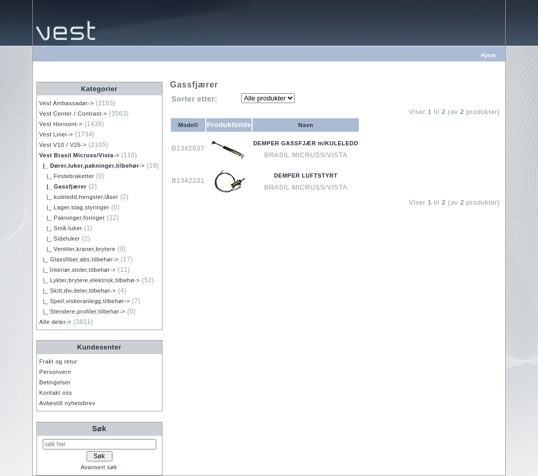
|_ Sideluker (59, 238)
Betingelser (55, 382)
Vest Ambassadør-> (66, 103)
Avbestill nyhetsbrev (67, 403)
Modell (188, 125)
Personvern (55, 372)
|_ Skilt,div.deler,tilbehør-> (77, 290)
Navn (306, 125)
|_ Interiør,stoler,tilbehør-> (77, 270)
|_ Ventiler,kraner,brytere (77, 249)
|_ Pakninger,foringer (72, 218)
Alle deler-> (55, 322)
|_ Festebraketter (66, 176)
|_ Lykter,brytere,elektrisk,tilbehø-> (89, 280)
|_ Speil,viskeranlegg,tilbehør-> (84, 301)
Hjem (488, 55)
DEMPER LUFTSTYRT (305, 175)
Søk (99, 428)
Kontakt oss (55, 393)
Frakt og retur (58, 361)
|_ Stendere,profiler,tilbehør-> (82, 311)
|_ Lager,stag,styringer (74, 207)
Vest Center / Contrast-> (73, 113)
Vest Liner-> (56, 134)
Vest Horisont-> (60, 124)
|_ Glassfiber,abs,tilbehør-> (79, 259)
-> (79, 155)
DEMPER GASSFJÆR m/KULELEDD (305, 143)
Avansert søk (99, 467)
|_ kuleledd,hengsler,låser (78, 197)
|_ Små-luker (60, 228)
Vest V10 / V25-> (62, 145)
